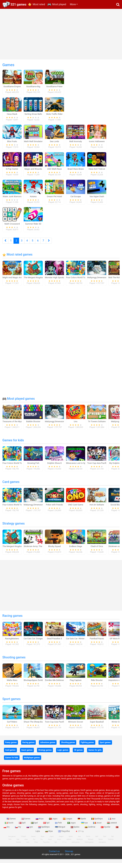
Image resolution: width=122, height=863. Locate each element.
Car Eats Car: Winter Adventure (80, 642)
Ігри (84, 826)
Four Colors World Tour (76, 281)
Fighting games (87, 746)
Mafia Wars (12, 684)
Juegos (68, 822)
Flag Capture (75, 684)
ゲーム (79, 835)
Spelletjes (97, 822)
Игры (40, 822)
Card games (11, 486)
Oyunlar (106, 831)
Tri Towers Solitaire (96, 425)
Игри (49, 835)
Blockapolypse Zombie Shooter (38, 684)
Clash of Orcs (97, 550)
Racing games (12, 619)
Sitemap (69, 855)
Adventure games (47, 746)
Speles (75, 831)
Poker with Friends (54, 508)
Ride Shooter (97, 684)
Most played (59, 4)
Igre (30, 831)
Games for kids (13, 444)
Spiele (82, 822)
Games (11, 822)
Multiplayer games (32, 761)
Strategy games (13, 527)
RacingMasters (12, 642)
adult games (76, 846)
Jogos (53, 822)
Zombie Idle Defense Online (57, 684)
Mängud (60, 831)
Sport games (11, 703)
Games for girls (95, 754)
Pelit (58, 826)
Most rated (39, 4)
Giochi (9, 826)
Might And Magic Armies (14, 281)
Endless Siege (75, 550)
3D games (78, 754)
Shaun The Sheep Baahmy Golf (38, 725)
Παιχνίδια (64, 835)
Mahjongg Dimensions (97, 281)
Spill (22, 826)
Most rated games (17, 258)
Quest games (27, 754)
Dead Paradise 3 (54, 642)
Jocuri (97, 826)
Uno (76, 425)
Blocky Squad (54, 550)
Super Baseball (97, 725)
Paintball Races (97, 642)
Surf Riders (12, 725)
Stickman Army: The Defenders (38, 550)
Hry (18, 831)
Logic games (62, 754)
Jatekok (112, 826)
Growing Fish (33, 467)
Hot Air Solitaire (97, 508)
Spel (34, 826)
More (73, 4)
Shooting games (14, 661)
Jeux (111, 822)
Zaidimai (90, 831)
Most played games (18, 402)
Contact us (54, 855)
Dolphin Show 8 (54, 467)
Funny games (11, 746)
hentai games (89, 846)
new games (102, 846)
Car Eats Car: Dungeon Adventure (39, 642)
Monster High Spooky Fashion (58, 281)
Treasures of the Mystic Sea (15, 425)
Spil (46, 826)
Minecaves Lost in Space (77, 467)
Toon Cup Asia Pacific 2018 (99, 467)
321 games (18, 4)
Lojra (27, 846)
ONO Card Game (75, 508)
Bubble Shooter (33, 425)
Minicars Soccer (75, 725)
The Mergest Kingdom (34, 281)
